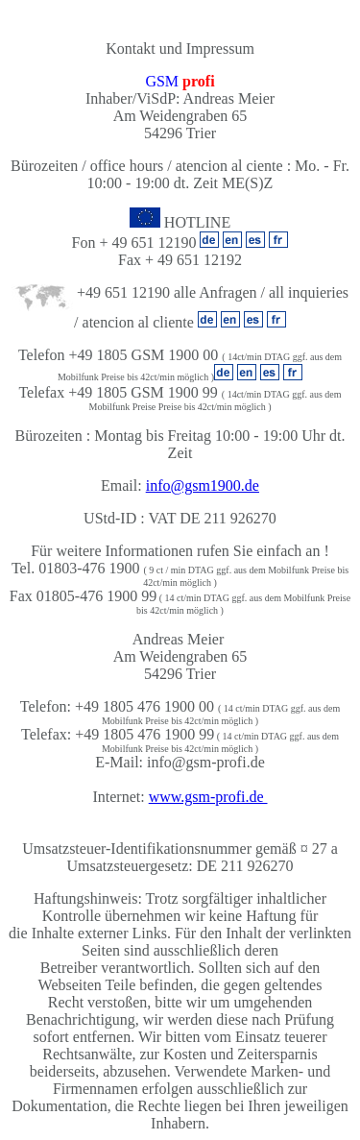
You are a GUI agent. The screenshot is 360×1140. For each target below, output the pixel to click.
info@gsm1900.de (202, 485)
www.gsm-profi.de (208, 796)
